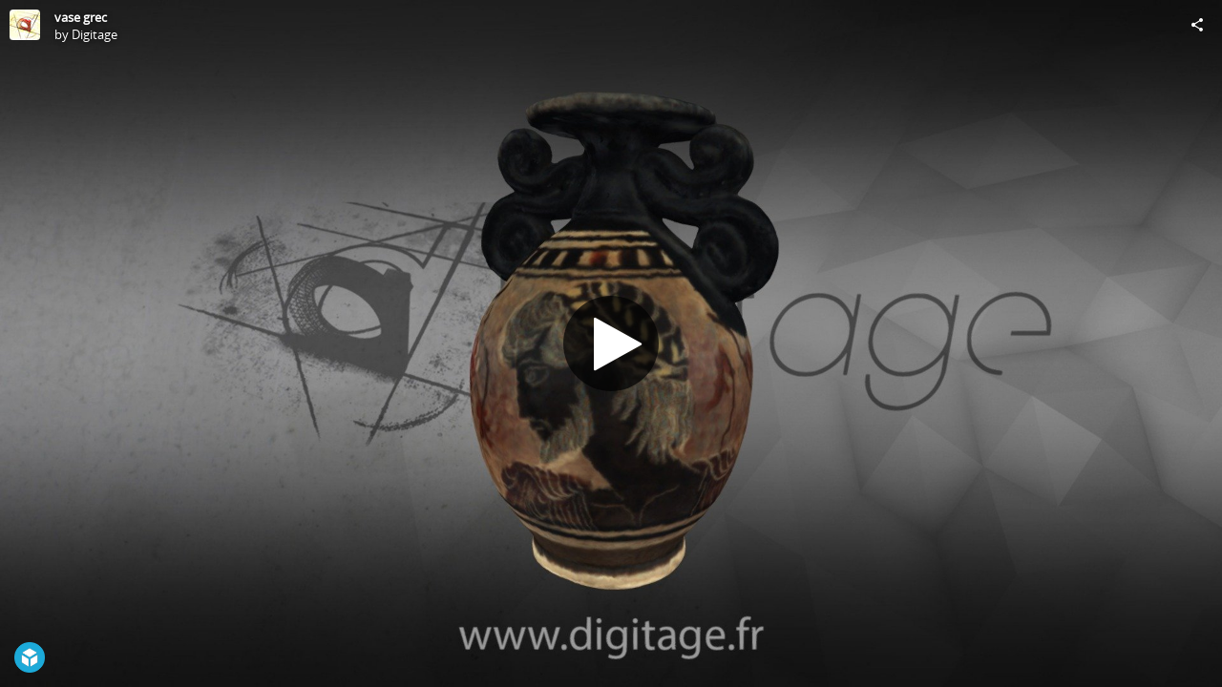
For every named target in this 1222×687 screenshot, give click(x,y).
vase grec (80, 17)
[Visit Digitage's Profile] (25, 25)
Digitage (94, 34)
